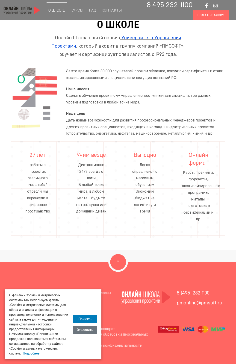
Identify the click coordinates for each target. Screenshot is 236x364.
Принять (84, 319)
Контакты (112, 10)
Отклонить (85, 330)
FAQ (92, 10)
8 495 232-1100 (170, 5)
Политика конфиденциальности (113, 345)
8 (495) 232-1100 (193, 293)
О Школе (56, 10)
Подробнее (31, 353)
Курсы (77, 10)
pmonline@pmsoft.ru (199, 303)
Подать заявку (211, 15)
